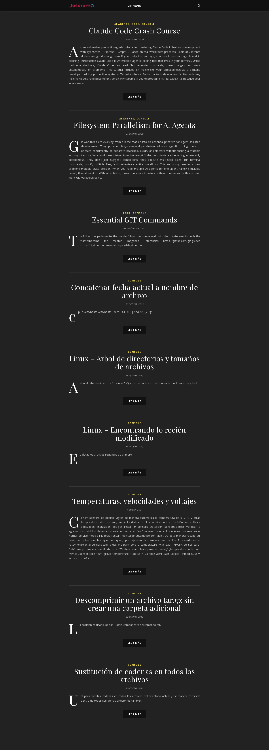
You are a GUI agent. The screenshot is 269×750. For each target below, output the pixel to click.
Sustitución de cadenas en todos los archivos (134, 675)
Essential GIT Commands (134, 219)
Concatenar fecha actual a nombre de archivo (134, 291)
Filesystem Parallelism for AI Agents (134, 125)
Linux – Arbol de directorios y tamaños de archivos (134, 362)
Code (135, 24)
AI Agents (121, 24)
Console (148, 24)
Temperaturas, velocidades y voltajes (134, 501)
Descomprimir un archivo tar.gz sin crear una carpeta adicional (134, 604)
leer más (135, 96)
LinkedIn (134, 5)
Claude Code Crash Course (134, 30)
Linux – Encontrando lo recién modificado (134, 433)
